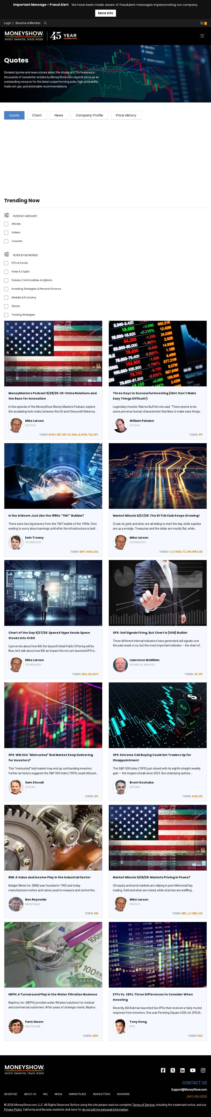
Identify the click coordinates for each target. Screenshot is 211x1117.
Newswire (123, 1094)
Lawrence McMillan (144, 660)
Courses (17, 241)
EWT (59, 434)
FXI (69, 434)
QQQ (95, 551)
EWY (64, 434)
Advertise (10, 1094)
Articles (16, 223)
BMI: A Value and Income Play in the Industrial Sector (49, 877)
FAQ (45, 1094)
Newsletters (101, 1094)
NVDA (84, 434)
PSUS (200, 1035)
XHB (189, 551)
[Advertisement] (105, 153)
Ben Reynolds (35, 899)
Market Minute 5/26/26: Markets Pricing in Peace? (151, 877)
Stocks (16, 306)
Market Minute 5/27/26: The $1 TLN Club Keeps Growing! (156, 516)
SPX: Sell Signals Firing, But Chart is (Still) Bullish (150, 633)
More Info (105, 13)
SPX (201, 674)
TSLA (90, 434)
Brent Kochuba (142, 782)
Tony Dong (138, 1022)
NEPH (95, 1035)
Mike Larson (34, 421)
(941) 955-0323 (197, 1096)
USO (90, 674)
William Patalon (142, 421)
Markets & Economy (24, 297)
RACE (194, 913)
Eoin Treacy (34, 538)
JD (79, 434)
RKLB (84, 674)
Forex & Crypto (20, 271)
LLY (172, 551)
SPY (96, 434)
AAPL (184, 913)
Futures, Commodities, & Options (32, 280)
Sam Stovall (34, 782)
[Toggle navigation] (202, 36)
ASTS (95, 674)
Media (58, 1094)
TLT (184, 551)
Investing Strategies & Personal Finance (36, 289)
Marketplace (77, 1094)
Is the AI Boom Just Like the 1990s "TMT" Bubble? (46, 516)
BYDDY (52, 434)
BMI (96, 913)
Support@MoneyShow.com (189, 1089)
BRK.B (195, 551)
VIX (196, 674)
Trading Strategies (23, 314)
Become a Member (28, 23)
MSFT (82, 551)
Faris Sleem (34, 1022)
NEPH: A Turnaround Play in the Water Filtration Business (52, 994)
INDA (74, 434)
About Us (30, 1094)
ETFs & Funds (20, 263)
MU (201, 551)
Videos (16, 232)
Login (7, 23)
